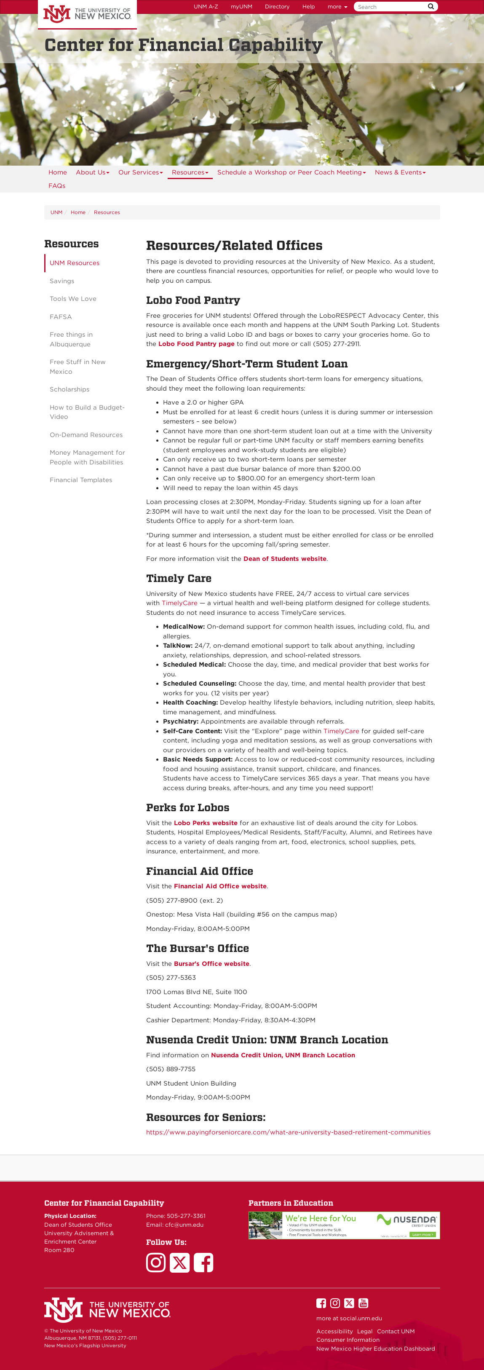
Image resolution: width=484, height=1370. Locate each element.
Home (57, 172)
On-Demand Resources (86, 435)
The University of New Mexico (87, 14)
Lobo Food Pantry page (196, 344)
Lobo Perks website (206, 823)
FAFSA (61, 317)
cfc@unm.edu (184, 1224)
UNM (56, 212)
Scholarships (69, 389)
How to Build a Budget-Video (87, 412)
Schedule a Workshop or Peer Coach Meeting (291, 174)
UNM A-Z (206, 6)
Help (308, 6)
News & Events (400, 174)
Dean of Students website (284, 559)
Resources (190, 174)
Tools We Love (73, 299)
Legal (365, 1331)
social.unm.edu (361, 1318)
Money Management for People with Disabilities (87, 457)
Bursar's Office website (211, 964)
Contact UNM (396, 1331)
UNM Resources (74, 263)
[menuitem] (57, 172)
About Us (93, 174)
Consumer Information (348, 1339)
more (338, 6)
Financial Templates (81, 480)
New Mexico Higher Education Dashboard (375, 1348)
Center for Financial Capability (104, 1202)
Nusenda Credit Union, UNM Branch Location (283, 1055)
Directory (277, 6)
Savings (62, 281)
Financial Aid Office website (220, 886)
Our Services (140, 174)
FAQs (56, 186)
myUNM (241, 6)
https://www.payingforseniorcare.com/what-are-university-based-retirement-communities (288, 1132)
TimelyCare (180, 603)
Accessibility (334, 1331)
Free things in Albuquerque (71, 339)
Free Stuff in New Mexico (78, 366)
